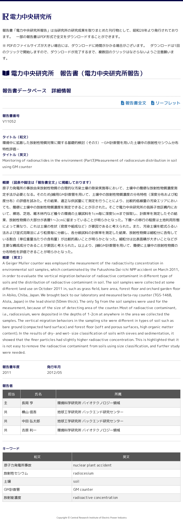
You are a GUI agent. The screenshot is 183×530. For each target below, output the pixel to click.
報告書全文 (135, 103)
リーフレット (168, 103)
